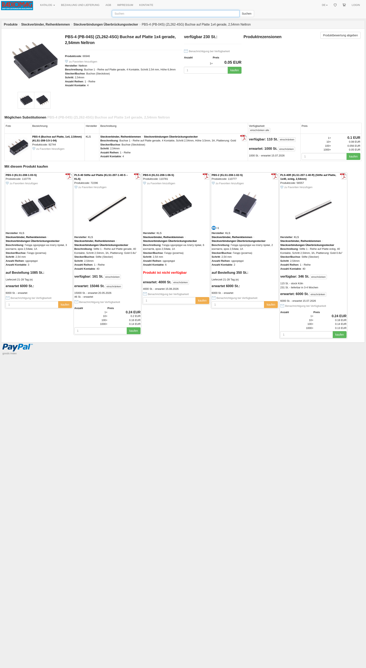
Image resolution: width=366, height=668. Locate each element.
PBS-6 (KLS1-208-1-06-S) (158, 175)
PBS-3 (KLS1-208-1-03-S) (21, 175)
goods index (9, 353)
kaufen (234, 70)
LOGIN (356, 4)
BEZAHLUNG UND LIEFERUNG (80, 4)
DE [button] (324, 4)
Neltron (83, 65)
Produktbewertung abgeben (340, 35)
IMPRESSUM (125, 4)
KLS (88, 136)
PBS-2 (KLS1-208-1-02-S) (227, 175)
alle (259, 130)
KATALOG (47, 4)
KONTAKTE (146, 4)
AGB (108, 4)
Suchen (246, 13)
